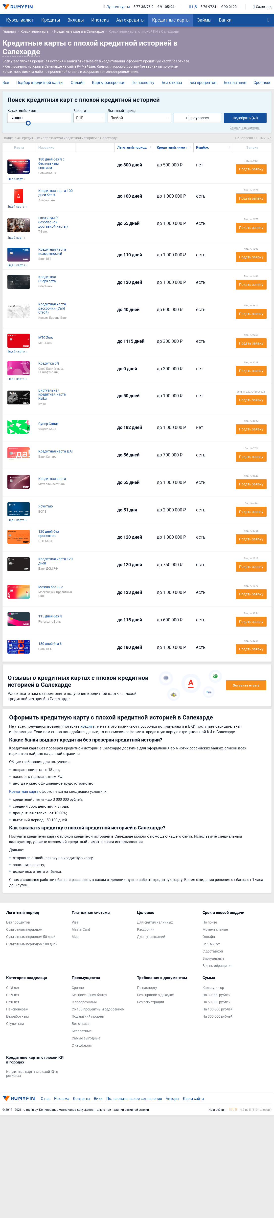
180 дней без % (50, 644)
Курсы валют (20, 20)
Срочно (78, 988)
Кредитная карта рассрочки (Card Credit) (52, 308)
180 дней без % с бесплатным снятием (51, 163)
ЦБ (193, 7)
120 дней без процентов (48, 534)
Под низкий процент (88, 1016)
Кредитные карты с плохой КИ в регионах (32, 1074)
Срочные (261, 82)
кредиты (87, 726)
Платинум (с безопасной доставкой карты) (53, 222)
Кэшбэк (202, 147)
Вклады (76, 20)
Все (5, 82)
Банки (225, 20)
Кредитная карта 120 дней (55, 561)
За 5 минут (211, 944)
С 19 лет (12, 995)
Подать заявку (251, 169)
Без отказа (172, 82)
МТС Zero (45, 338)
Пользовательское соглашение (134, 1098)
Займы (204, 20)
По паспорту (143, 82)
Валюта (79, 111)
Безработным (17, 1016)
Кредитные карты (171, 20)
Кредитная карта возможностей (52, 251)
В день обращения (217, 966)
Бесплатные (235, 82)
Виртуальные (213, 958)
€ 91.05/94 (165, 7)
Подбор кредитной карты (39, 82)
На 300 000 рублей (217, 1016)
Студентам (15, 1024)
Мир (75, 937)
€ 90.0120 (229, 7)
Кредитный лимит (22, 110)
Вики (98, 1098)
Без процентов (202, 82)
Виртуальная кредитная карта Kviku (52, 394)
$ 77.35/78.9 (144, 7)
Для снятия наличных (155, 922)
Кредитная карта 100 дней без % (55, 193)
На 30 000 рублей (216, 995)
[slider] (28, 123)
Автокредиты (130, 20)
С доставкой (213, 951)
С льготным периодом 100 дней (31, 944)
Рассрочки (146, 929)
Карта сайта (193, 1098)
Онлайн (78, 82)
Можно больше (50, 587)
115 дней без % (50, 616)
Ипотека (100, 20)
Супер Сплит (48, 424)
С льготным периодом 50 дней (30, 937)
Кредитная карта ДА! (55, 451)
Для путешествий (151, 937)
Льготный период (122, 111)
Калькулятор (213, 988)
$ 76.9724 (208, 7)
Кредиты (50, 20)
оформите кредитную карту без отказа (157, 61)
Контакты (81, 1098)
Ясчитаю (45, 506)
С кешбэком (81, 1045)
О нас (45, 1098)
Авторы (172, 1098)
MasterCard (81, 929)
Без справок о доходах (155, 995)
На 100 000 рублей (217, 1009)
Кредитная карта (52, 479)
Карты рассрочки (108, 82)
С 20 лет (12, 1002)
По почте (210, 922)
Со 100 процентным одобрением (98, 1009)
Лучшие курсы (117, 7)
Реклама (61, 1098)
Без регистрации (150, 1002)
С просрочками (84, 1002)
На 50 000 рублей (216, 1002)
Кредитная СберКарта (47, 279)
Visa (75, 922)
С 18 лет (12, 988)
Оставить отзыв (246, 685)
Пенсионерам (17, 1009)
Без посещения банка (89, 995)
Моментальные (215, 929)
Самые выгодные (86, 1038)
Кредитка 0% (48, 363)
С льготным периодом (24, 929)
